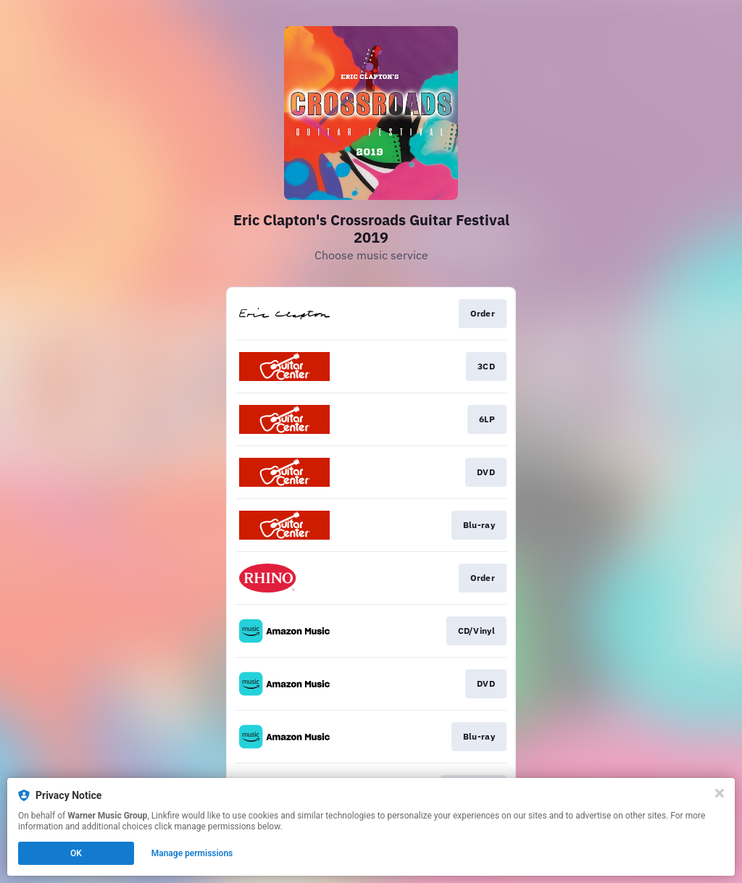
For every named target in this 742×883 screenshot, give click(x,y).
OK (76, 853)
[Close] (719, 793)
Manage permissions (192, 853)
